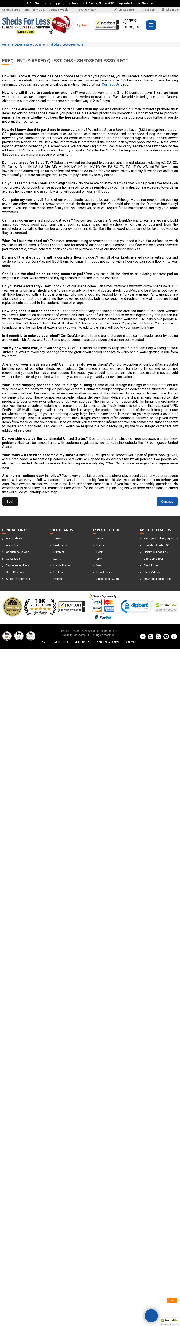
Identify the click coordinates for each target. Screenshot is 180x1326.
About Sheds (14, 538)
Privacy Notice (60, 641)
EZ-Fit (57, 558)
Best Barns (60, 545)
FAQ (43, 641)
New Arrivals (104, 572)
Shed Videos (152, 572)
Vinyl (99, 558)
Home (5, 44)
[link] (137, 607)
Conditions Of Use (17, 552)
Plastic (100, 545)
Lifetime (58, 572)
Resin (99, 552)
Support (147, 9)
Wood (100, 565)
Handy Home (61, 565)
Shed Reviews (15, 572)
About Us (170, 9)
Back (10, 501)
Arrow (57, 538)
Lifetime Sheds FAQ (156, 552)
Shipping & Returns (108, 641)
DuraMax (58, 552)
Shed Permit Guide (107, 578)
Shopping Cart (132, 25)
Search (84, 25)
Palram (57, 578)
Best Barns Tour (153, 558)
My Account (124, 9)
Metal (99, 538)
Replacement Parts (17, 565)
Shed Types (151, 565)
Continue (167, 501)
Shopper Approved (18, 578)
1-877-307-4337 (84, 9)
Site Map (131, 641)
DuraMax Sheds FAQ (156, 545)
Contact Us (13, 558)
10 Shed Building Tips (157, 578)
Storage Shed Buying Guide (161, 538)
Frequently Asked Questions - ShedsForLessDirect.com (47, 44)
